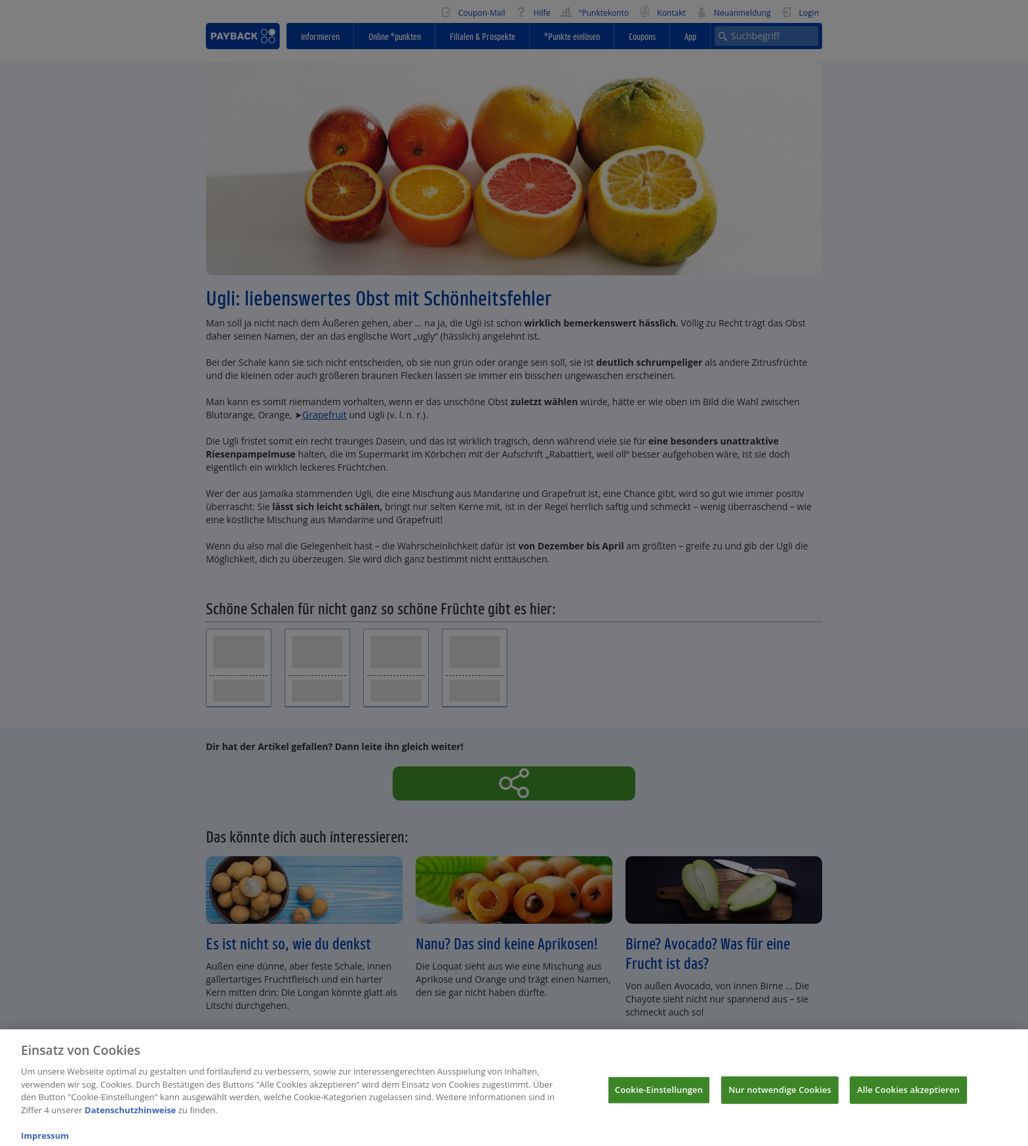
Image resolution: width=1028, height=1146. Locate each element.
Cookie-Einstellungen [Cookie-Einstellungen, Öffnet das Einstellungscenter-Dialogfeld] (659, 1097)
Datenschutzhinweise (130, 1117)
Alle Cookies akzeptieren (908, 1097)
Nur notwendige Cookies (779, 1097)
